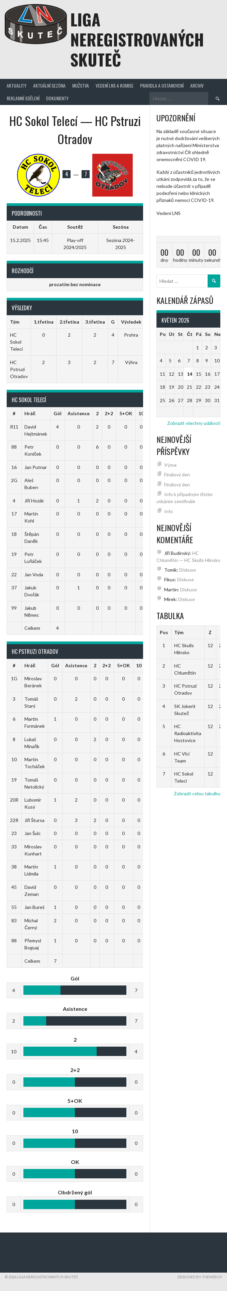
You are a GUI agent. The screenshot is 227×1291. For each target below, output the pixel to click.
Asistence (79, 413)
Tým (179, 632)
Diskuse (187, 570)
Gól (57, 413)
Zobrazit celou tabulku (197, 793)
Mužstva (80, 85)
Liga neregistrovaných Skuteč (137, 39)
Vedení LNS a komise (114, 85)
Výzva (170, 465)
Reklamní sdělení (23, 98)
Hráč (29, 413)
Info (168, 511)
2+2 (109, 413)
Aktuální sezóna (49, 85)
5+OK (125, 413)
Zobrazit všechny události (193, 423)
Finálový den (177, 474)
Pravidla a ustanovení (162, 85)
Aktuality (16, 85)
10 (141, 413)
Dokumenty (57, 98)
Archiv (197, 85)
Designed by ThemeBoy (200, 1277)
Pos (164, 632)
